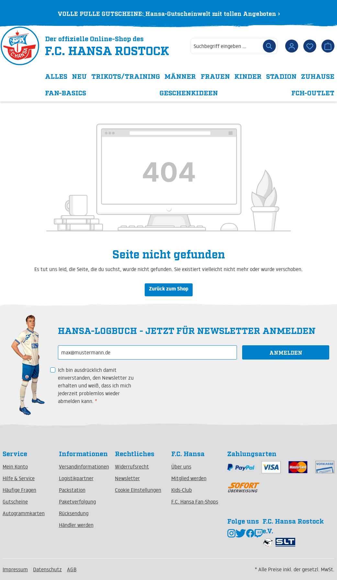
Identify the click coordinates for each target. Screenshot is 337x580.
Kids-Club (181, 490)
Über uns (181, 466)
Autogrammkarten (24, 513)
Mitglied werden (189, 478)
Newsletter (127, 478)
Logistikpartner (76, 478)
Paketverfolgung (77, 501)
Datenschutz (47, 569)
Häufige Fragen (19, 490)
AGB (71, 569)
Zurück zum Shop (168, 289)
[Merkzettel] (309, 46)
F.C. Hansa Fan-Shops (194, 501)
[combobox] (226, 46)
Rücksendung (73, 513)
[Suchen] (269, 46)
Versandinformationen (84, 466)
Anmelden (285, 352)
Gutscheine (15, 501)
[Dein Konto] (291, 46)
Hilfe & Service (19, 478)
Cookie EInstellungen (138, 490)
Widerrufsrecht (132, 466)
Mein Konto (15, 466)
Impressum (15, 569)
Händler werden (76, 525)
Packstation (72, 490)
